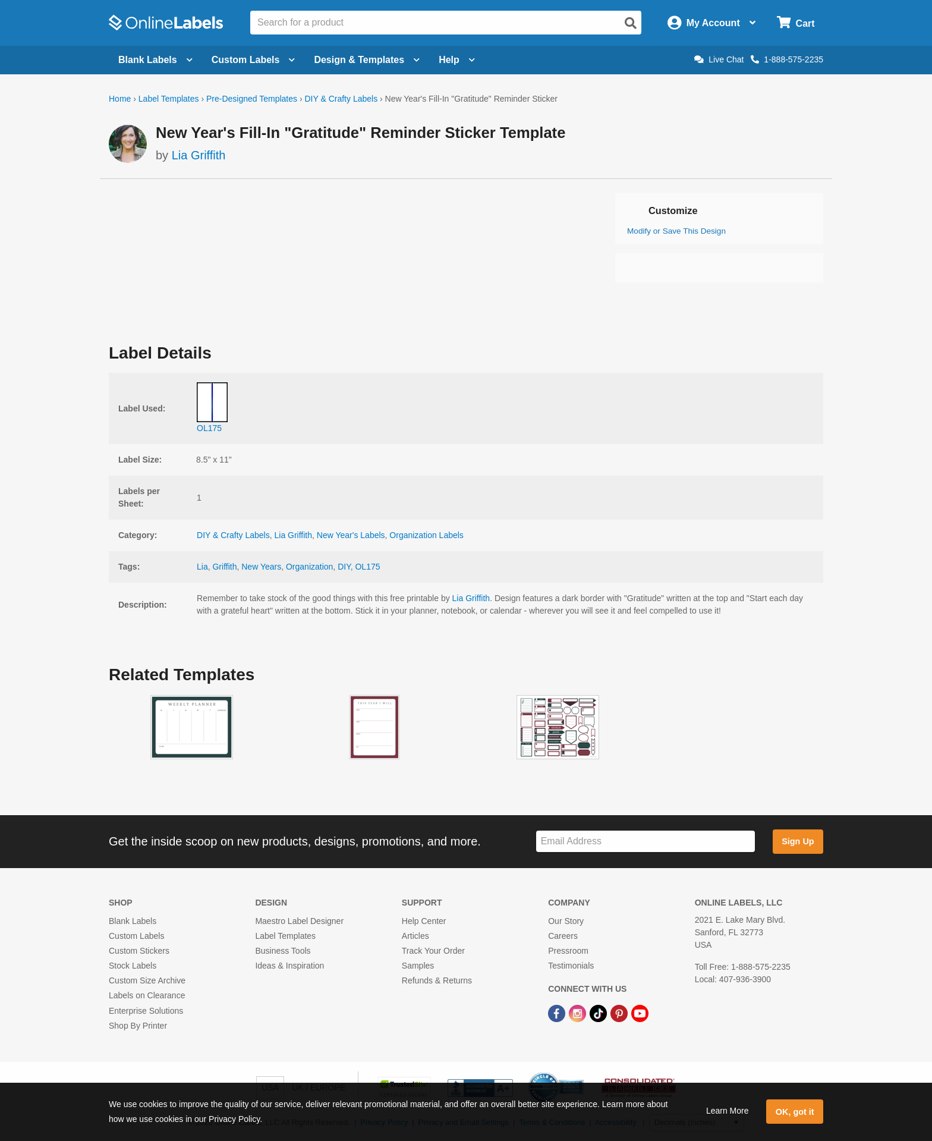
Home (120, 98)
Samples (418, 965)
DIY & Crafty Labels (340, 98)
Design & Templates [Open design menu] (367, 60)
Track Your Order (433, 950)
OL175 (367, 566)
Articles (415, 936)
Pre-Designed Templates (251, 98)
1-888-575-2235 (787, 59)
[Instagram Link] (578, 1013)
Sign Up (798, 841)
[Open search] (630, 23)
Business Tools (282, 950)
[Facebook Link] (558, 1013)
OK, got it (795, 1112)
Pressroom (568, 950)
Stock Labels (132, 965)
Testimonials (571, 965)
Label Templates (168, 98)
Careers (563, 936)
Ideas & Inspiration (289, 965)
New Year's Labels (351, 535)
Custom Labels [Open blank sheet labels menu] (253, 60)
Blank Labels (132, 921)
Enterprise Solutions (146, 1011)
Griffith (224, 566)
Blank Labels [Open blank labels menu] (155, 60)
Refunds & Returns (437, 980)
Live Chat (719, 59)
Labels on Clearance (147, 995)
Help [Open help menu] (457, 60)
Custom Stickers (139, 950)
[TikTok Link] (599, 1013)
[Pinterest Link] (620, 1013)
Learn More (727, 1110)
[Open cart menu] (795, 23)
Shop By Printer (138, 1025)
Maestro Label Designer (299, 921)
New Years (261, 566)
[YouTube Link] (639, 1013)
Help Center (424, 921)
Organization (309, 566)
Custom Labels (136, 936)
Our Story (566, 921)
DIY (344, 566)
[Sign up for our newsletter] (645, 842)
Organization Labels (426, 535)
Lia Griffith (199, 155)
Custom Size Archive (147, 980)
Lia (202, 566)
